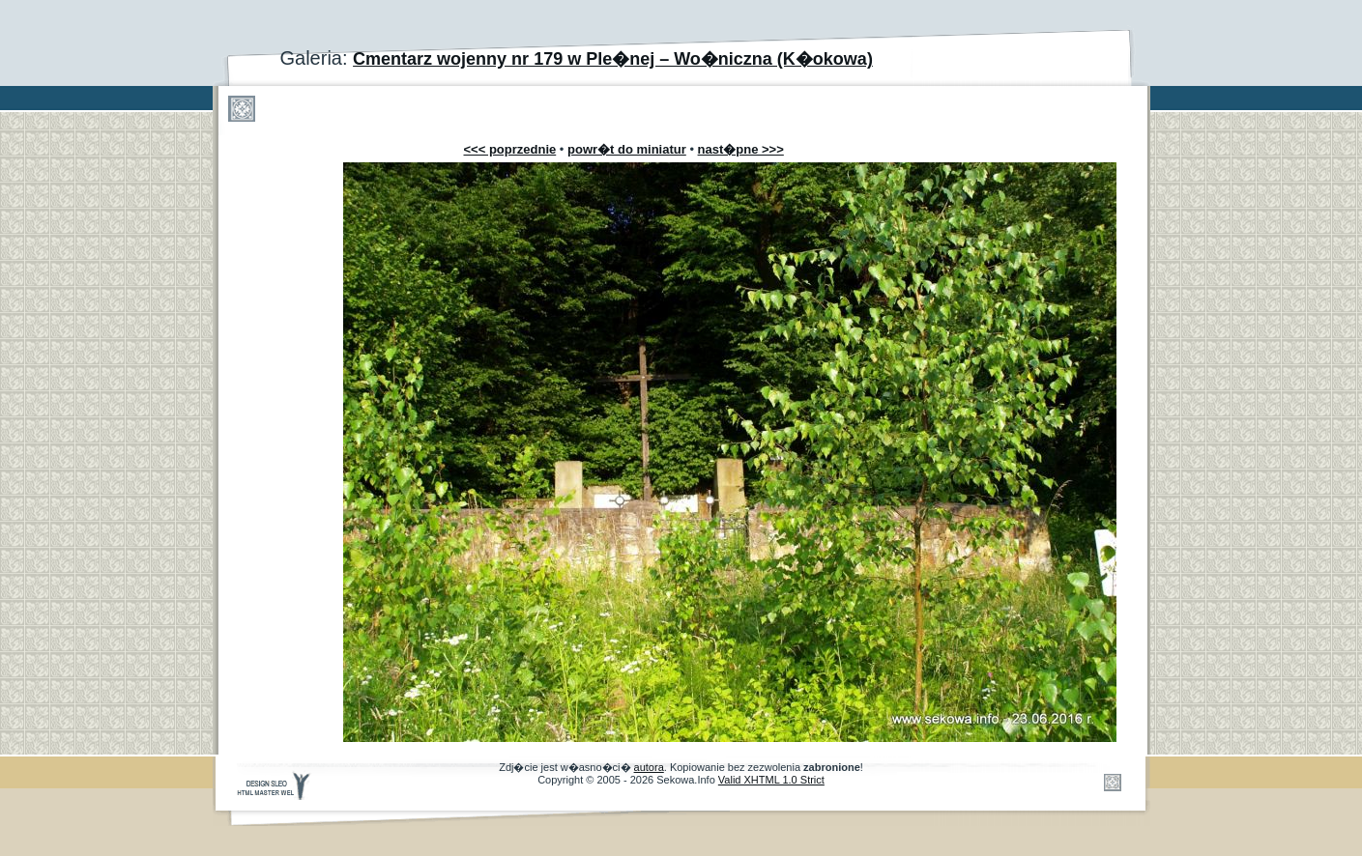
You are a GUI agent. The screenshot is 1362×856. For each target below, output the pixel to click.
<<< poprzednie (510, 149)
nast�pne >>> (741, 149)
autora (649, 767)
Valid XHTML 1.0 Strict (771, 779)
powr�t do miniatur (626, 149)
